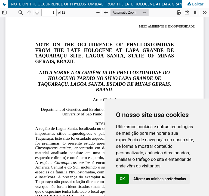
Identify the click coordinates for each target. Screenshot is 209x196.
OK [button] (122, 179)
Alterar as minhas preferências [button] (159, 179)
